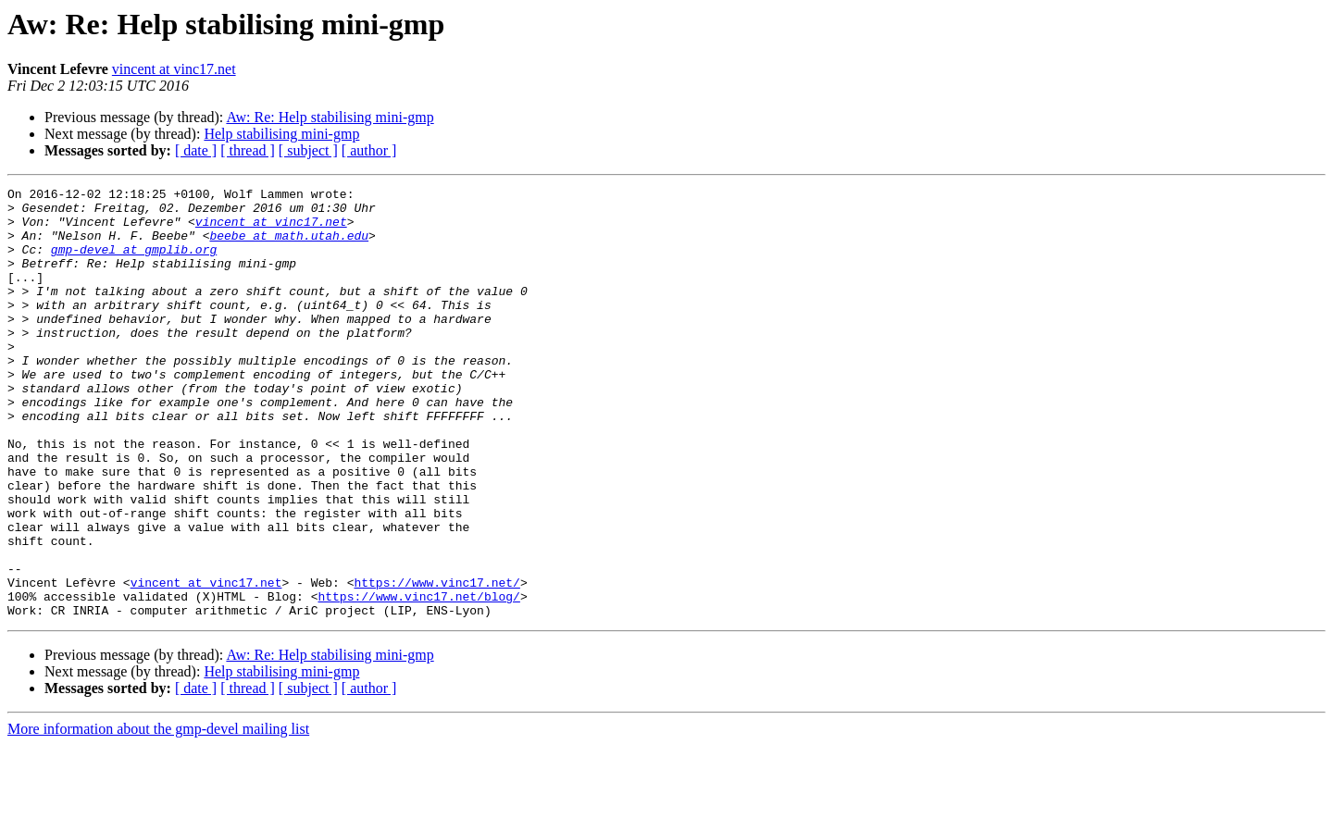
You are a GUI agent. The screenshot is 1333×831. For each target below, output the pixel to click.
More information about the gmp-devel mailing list (158, 815)
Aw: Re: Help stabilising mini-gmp (329, 117)
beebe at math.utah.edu (288, 246)
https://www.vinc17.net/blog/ (418, 679)
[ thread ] (247, 150)
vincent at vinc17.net (174, 69)
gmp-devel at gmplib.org (134, 262)
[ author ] (369, 150)
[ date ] (196, 150)
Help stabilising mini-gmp (281, 134)
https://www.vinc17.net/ (436, 662)
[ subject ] (308, 150)
